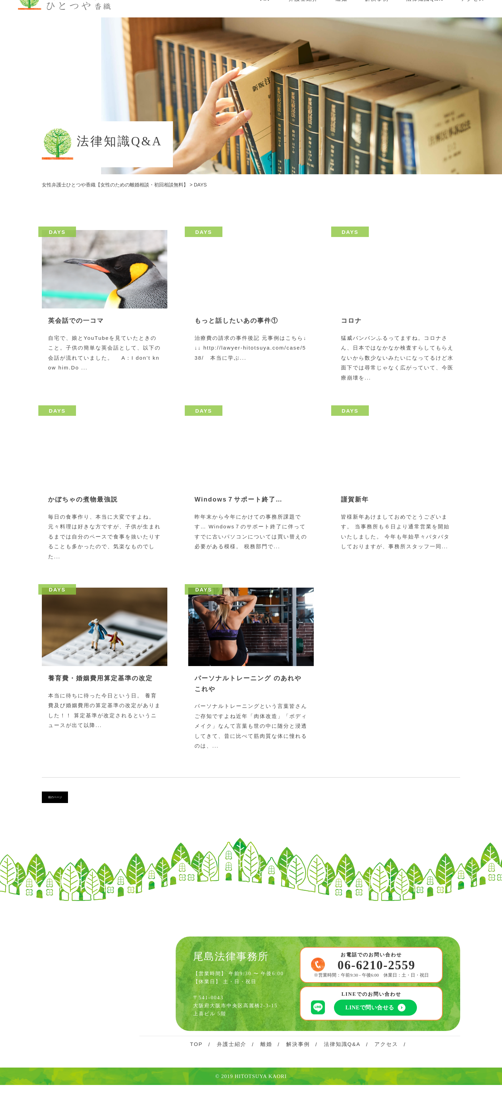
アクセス (386, 1047)
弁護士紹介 (231, 1047)
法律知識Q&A (342, 1047)
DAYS (57, 232)
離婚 (266, 1047)
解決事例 (298, 1047)
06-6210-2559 (376, 969)
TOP (196, 1047)
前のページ (62, 799)
